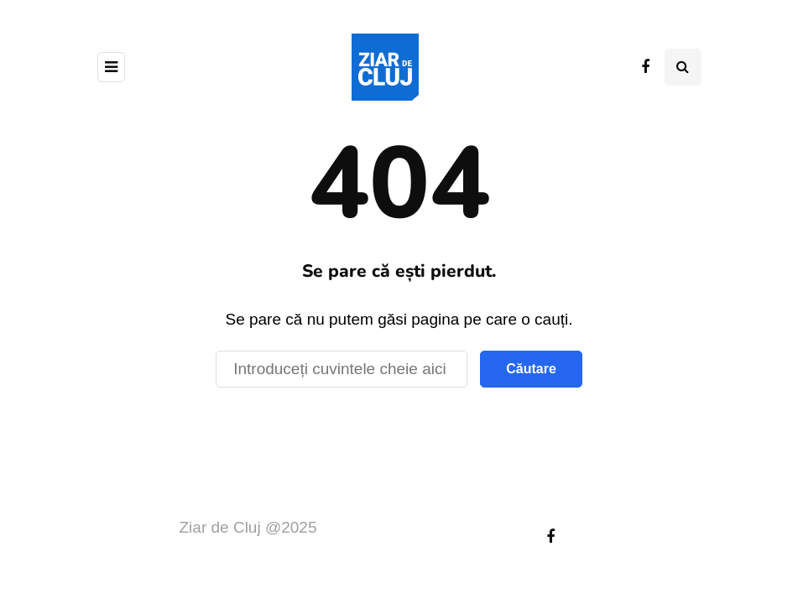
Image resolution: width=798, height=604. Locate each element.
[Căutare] (341, 369)
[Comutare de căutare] (683, 67)
